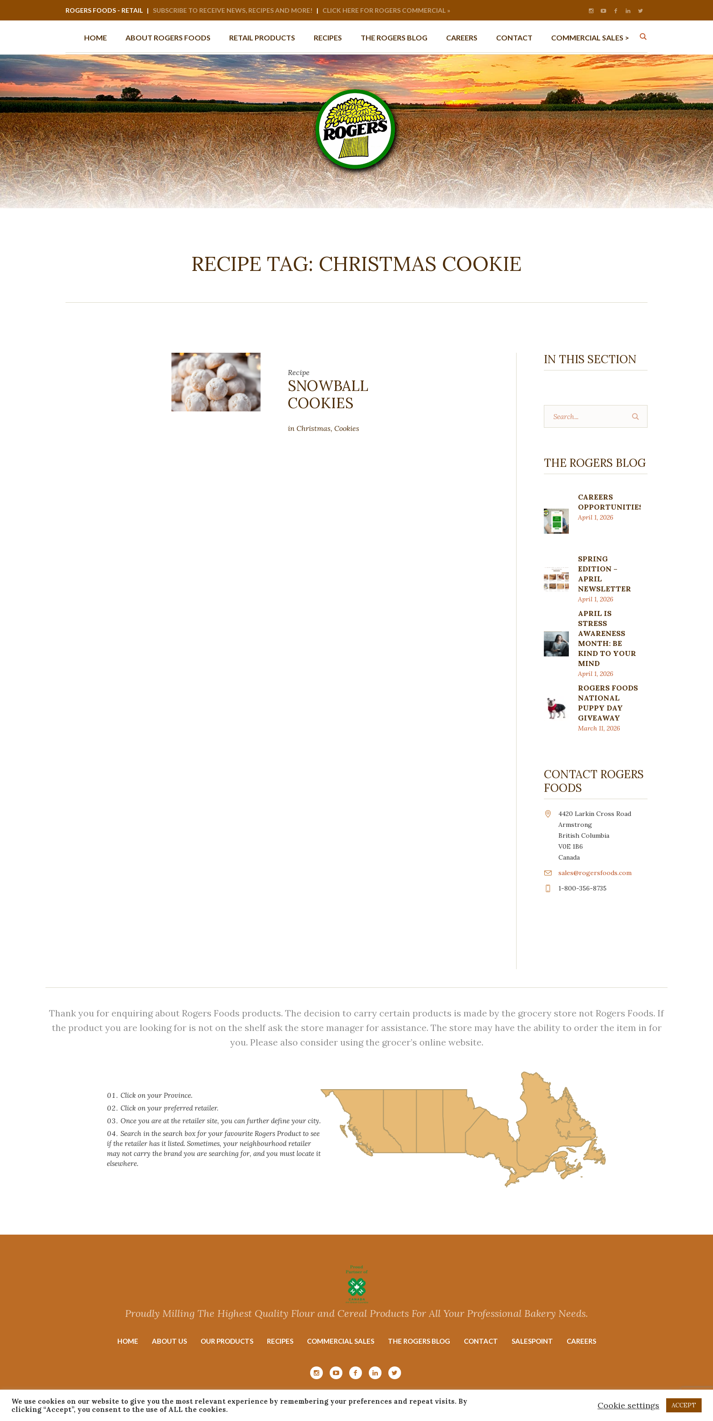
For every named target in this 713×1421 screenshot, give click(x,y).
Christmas (313, 428)
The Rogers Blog (419, 1341)
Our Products (227, 1341)
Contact (481, 1341)
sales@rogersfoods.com (595, 873)
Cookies (346, 428)
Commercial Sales (340, 1341)
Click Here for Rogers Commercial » (386, 10)
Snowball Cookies (328, 394)
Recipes (280, 1341)
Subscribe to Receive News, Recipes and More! (232, 10)
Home (127, 1341)
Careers (581, 1341)
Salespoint (532, 1341)
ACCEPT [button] (684, 1405)
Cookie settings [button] (628, 1405)
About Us (169, 1341)
